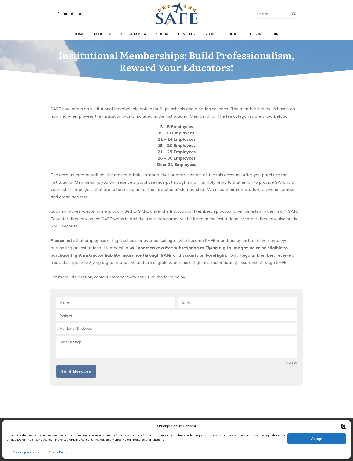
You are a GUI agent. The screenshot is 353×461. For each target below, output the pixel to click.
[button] (343, 426)
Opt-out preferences (27, 452)
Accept (317, 438)
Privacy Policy (58, 452)
